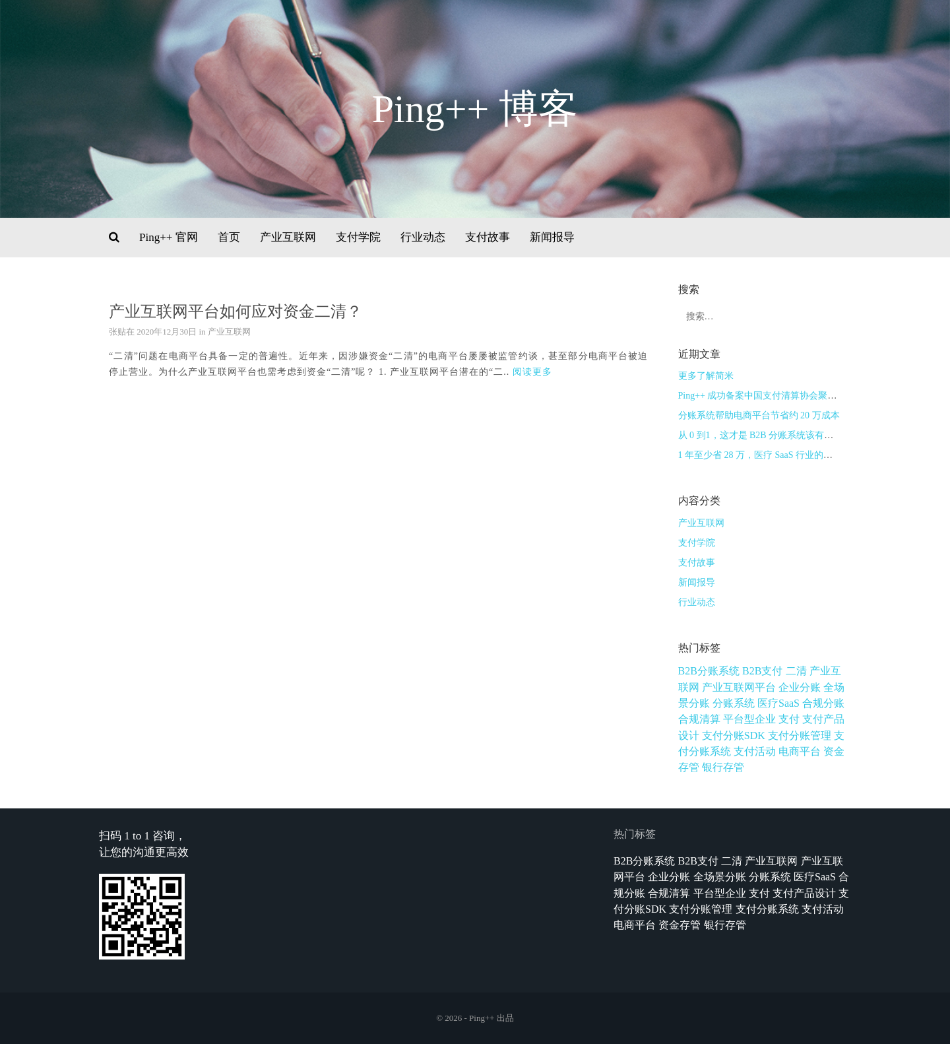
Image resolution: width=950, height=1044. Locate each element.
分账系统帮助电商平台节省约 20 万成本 (759, 415)
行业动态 (422, 237)
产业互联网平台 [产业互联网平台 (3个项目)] (739, 687)
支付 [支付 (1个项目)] (789, 719)
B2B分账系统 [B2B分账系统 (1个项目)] (709, 670)
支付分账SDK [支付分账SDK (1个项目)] (733, 735)
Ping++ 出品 (491, 1018)
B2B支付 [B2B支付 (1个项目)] (762, 670)
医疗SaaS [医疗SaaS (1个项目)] (778, 703)
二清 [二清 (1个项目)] (796, 670)
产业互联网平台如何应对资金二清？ (235, 311)
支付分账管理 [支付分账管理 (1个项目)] (799, 735)
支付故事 (487, 237)
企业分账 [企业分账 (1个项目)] (799, 687)
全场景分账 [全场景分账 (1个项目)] (719, 876)
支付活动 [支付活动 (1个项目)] (755, 751)
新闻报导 (552, 237)
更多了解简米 (706, 376)
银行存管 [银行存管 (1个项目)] (723, 767)
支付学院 (358, 237)
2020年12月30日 (167, 332)
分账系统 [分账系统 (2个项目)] (733, 703)
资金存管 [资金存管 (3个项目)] (679, 924)
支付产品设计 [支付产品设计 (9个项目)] (804, 893)
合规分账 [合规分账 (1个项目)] (823, 703)
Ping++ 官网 (168, 237)
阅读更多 (532, 372)
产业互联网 (288, 237)
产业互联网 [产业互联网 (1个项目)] (771, 860)
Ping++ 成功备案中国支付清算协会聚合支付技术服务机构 (794, 396)
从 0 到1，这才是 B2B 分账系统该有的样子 (765, 435)
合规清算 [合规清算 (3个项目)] (699, 719)
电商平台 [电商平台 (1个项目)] (799, 751)
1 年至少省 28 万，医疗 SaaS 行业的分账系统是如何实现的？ (802, 455)
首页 (229, 237)
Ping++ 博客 (475, 109)
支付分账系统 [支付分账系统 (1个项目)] (767, 909)
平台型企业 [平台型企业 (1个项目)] (749, 719)
